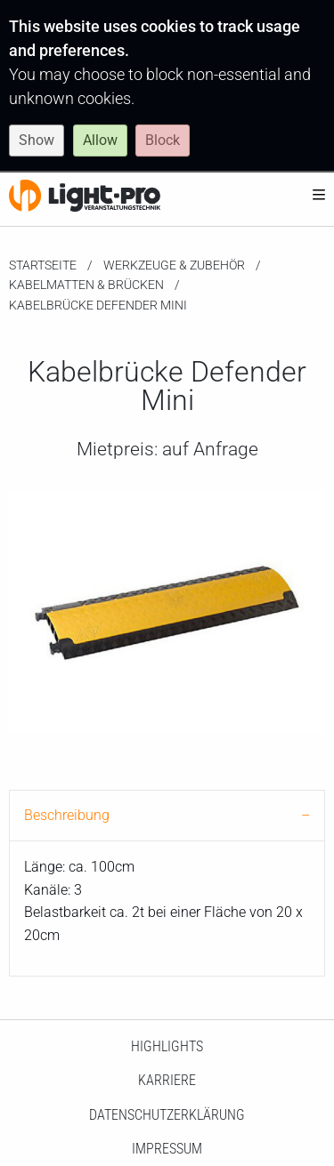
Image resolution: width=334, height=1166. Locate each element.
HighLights (167, 1046)
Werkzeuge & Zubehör (174, 265)
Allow (100, 140)
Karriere (167, 1080)
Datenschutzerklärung (167, 1114)
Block (162, 140)
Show (36, 140)
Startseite (43, 265)
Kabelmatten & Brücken (86, 284)
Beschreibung (67, 815)
